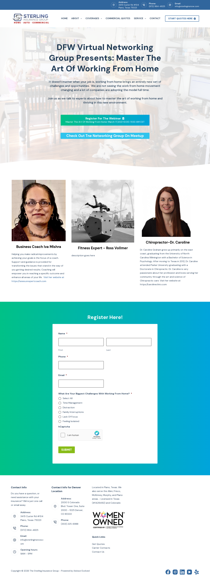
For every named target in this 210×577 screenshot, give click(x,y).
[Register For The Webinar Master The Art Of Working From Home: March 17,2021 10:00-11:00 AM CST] (105, 120)
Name (62, 333)
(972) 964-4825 (157, 6)
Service (140, 18)
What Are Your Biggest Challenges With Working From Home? (95, 393)
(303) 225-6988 (69, 522)
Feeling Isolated (71, 421)
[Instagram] (175, 570)
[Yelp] (196, 570)
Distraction (69, 407)
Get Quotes (98, 542)
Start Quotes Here (182, 18)
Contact (155, 18)
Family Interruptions (73, 412)
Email (62, 375)
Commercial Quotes (118, 18)
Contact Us (98, 550)
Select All (67, 398)
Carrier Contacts (101, 546)
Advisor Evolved (82, 569)
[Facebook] (168, 570)
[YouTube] (189, 570)
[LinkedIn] (182, 570)
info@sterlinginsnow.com (187, 6)
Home (64, 18)
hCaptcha (64, 426)
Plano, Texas (110, 486)
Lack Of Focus (70, 416)
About (77, 18)
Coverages (94, 18)
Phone (63, 356)
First (60, 350)
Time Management (72, 402)
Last (108, 350)
